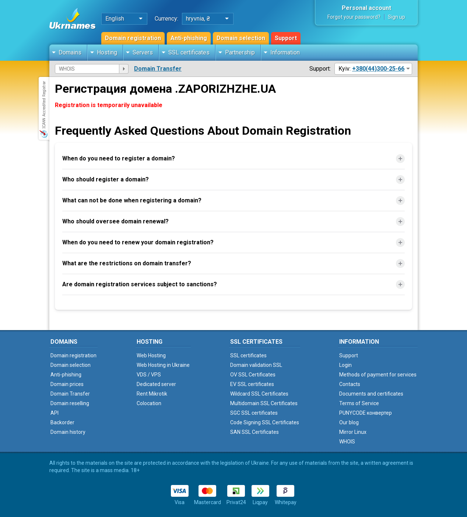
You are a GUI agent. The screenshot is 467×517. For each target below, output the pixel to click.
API (54, 413)
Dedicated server (156, 384)
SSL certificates (189, 52)
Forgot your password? (353, 17)
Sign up (396, 17)
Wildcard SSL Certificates (259, 394)
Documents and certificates (371, 394)
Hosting (107, 52)
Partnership (240, 52)
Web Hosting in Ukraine (163, 365)
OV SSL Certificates (252, 375)
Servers (143, 52)
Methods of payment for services (378, 375)
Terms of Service (359, 403)
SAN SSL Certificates (254, 432)
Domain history (67, 432)
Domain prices (67, 384)
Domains (70, 52)
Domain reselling (69, 403)
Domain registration (133, 38)
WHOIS (347, 442)
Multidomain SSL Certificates (264, 403)
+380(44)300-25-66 (378, 68)
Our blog (349, 422)
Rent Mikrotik (152, 394)
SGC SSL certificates (254, 413)
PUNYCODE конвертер (365, 413)
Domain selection (241, 38)
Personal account (366, 7)
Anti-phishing (189, 38)
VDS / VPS (149, 375)
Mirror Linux (352, 432)
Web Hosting (151, 355)
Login (345, 365)
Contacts (349, 384)
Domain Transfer (158, 68)
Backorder (62, 422)
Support (286, 38)
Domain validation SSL (256, 365)
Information (285, 52)
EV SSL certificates (252, 384)
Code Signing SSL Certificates (264, 422)
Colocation (149, 403)
